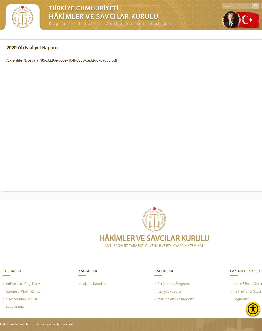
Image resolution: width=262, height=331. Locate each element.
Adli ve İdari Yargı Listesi (22, 284)
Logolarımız (13, 307)
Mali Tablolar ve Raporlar (174, 299)
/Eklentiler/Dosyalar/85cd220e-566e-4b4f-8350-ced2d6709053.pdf (61, 61)
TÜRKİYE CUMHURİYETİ (84, 9)
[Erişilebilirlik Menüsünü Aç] (253, 309)
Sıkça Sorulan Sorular (20, 299)
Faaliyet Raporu (167, 292)
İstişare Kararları (92, 284)
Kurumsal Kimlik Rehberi (22, 292)
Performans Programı (172, 284)
